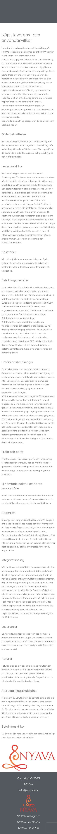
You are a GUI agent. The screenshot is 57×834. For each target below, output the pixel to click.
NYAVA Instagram (28, 816)
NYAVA (28, 784)
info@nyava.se (28, 790)
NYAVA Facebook (28, 822)
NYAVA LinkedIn (28, 828)
